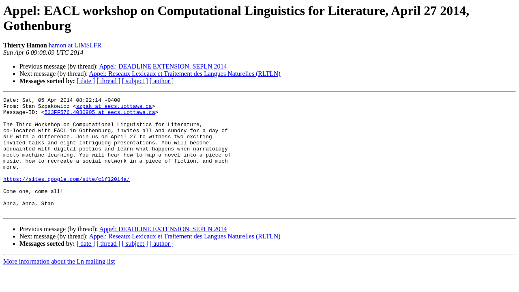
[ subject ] (135, 80)
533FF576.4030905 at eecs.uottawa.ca (99, 115)
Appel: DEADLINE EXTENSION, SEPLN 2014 (163, 66)
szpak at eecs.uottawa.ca (114, 108)
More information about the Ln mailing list (59, 284)
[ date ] (86, 80)
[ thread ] (108, 80)
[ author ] (162, 80)
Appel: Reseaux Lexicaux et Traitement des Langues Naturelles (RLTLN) (185, 73)
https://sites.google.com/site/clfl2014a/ (66, 196)
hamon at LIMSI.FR (75, 45)
